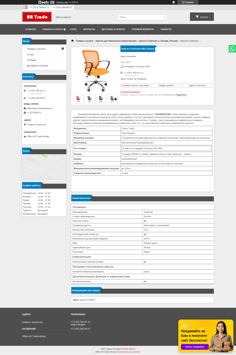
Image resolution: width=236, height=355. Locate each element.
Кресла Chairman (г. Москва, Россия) (158, 41)
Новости (166, 29)
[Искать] (164, 17)
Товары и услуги (52, 29)
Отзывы (31, 60)
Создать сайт (62, 2)
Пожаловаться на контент (129, 352)
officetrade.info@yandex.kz (40, 108)
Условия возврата (143, 29)
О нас (73, 29)
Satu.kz (132, 349)
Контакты (89, 29)
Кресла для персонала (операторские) (116, 41)
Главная (30, 29)
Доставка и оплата (113, 29)
